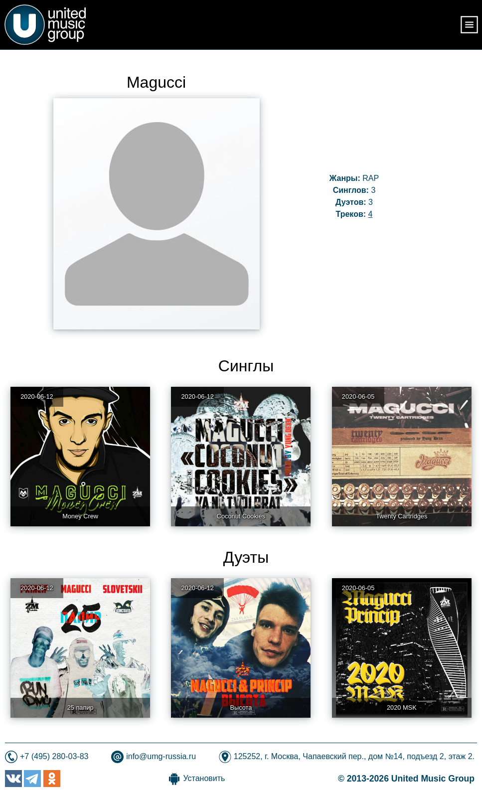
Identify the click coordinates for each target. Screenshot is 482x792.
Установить (204, 778)
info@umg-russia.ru (161, 756)
